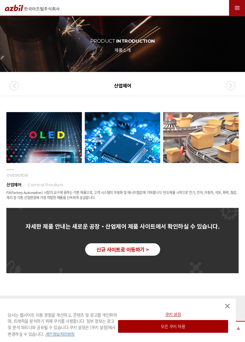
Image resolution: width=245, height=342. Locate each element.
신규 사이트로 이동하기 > (122, 249)
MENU (237, 8)
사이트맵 (238, 328)
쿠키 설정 (173, 314)
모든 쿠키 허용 (173, 326)
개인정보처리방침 (60, 334)
